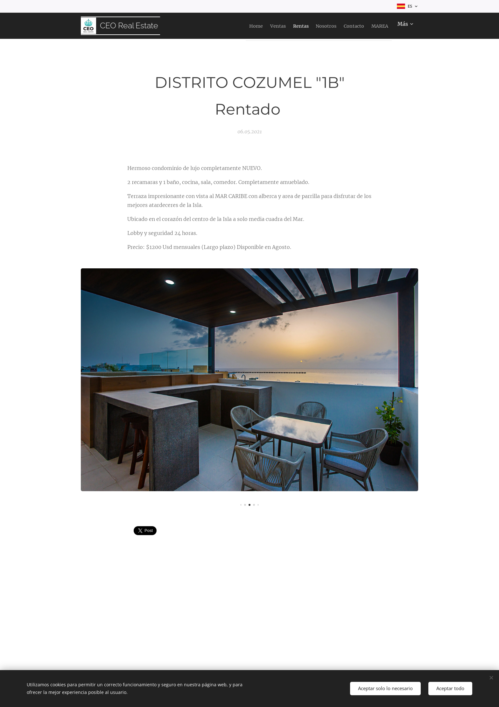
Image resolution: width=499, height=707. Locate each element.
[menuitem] (221, 26)
